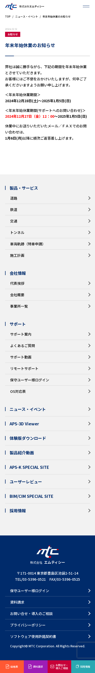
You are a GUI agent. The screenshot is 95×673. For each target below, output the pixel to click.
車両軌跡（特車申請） (28, 243)
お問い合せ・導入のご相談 (31, 613)
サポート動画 (20, 357)
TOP (8, 16)
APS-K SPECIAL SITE (29, 467)
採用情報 (85, 666)
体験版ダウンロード (28, 438)
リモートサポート (24, 368)
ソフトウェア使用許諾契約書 (33, 636)
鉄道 (13, 209)
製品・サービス (24, 188)
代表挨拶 (17, 283)
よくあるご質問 (22, 345)
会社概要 (17, 294)
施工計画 (17, 255)
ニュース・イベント (26, 16)
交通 (13, 220)
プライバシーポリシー (28, 624)
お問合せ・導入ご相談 (61, 666)
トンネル (17, 232)
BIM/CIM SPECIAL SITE (31, 496)
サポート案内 (20, 334)
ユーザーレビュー (26, 481)
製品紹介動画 (22, 453)
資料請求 (38, 666)
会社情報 (18, 273)
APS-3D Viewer (24, 424)
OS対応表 (18, 391)
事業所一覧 (19, 306)
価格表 (14, 666)
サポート (18, 324)
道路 (13, 198)
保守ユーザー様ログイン (29, 379)
